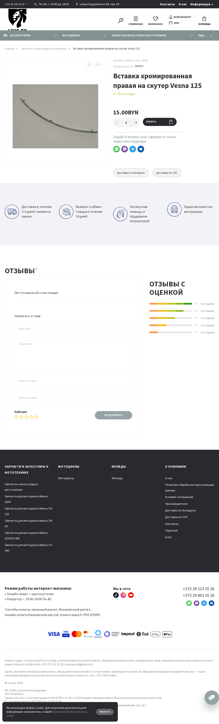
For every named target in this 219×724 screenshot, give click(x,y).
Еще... (202, 38)
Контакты (167, 4)
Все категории (17, 38)
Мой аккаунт (180, 18)
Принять (104, 711)
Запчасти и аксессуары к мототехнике (139, 38)
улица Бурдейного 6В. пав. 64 (100, 4)
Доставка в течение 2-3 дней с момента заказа (28, 215)
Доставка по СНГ (173, 176)
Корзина (204, 21)
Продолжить (111, 419)
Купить (162, 126)
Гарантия (171, 535)
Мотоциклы (71, 38)
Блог (168, 541)
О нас (183, 4)
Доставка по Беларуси (133, 176)
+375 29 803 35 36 (198, 600)
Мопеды (117, 483)
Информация (200, 4)
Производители (176, 508)
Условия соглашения (179, 501)
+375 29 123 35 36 (16, 4)
